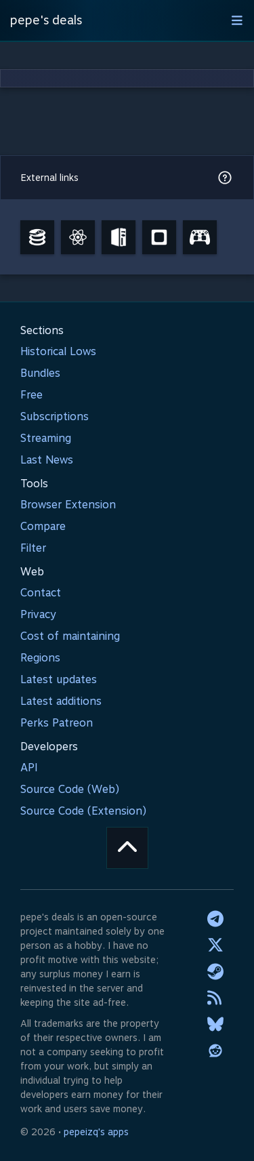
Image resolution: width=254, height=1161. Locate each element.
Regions (40, 657)
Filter (33, 548)
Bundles (40, 373)
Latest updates (58, 679)
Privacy (38, 614)
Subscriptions (54, 416)
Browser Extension (68, 504)
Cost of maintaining (70, 636)
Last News (46, 459)
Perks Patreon (56, 722)
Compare (43, 526)
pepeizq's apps (96, 1131)
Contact (40, 592)
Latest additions (61, 701)
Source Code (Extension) (83, 810)
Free (31, 394)
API (29, 767)
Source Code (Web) (69, 789)
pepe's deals (46, 20)
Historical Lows (58, 351)
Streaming (45, 438)
